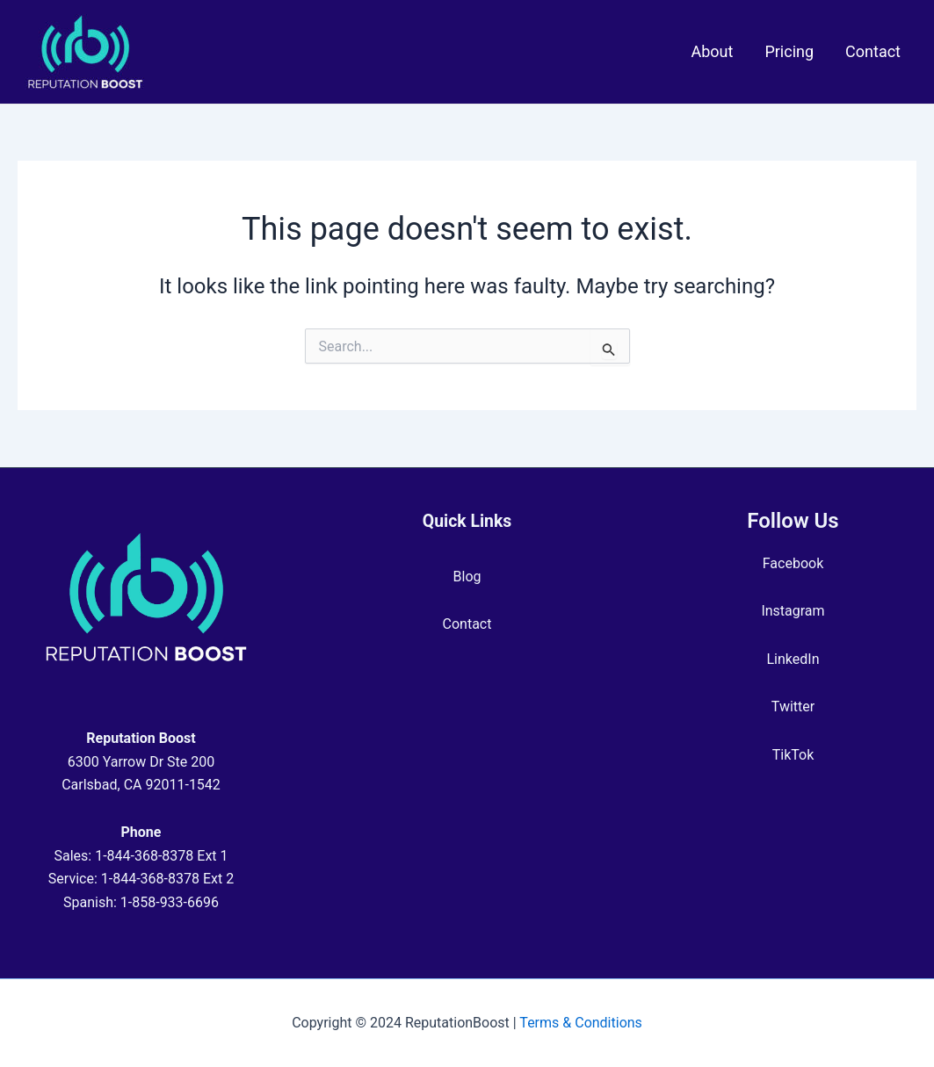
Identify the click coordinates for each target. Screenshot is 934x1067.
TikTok (793, 754)
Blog (467, 576)
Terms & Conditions (580, 1022)
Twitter (793, 706)
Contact (467, 624)
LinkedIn (793, 659)
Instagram (792, 610)
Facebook (793, 563)
